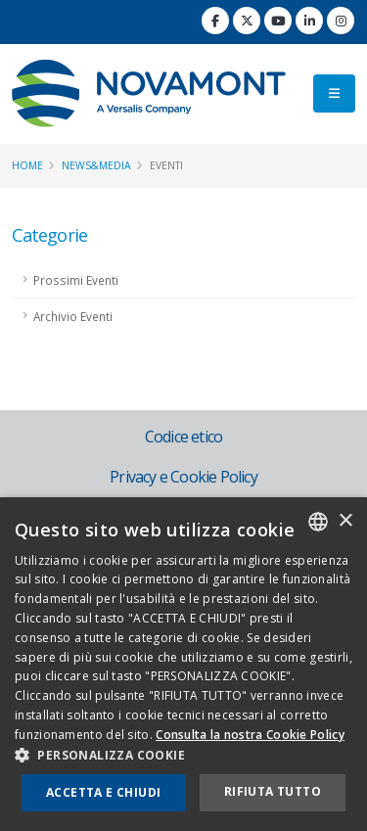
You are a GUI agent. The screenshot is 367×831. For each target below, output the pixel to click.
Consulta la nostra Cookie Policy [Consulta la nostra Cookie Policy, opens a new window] (250, 734)
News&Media (96, 165)
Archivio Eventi (73, 316)
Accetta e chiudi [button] (103, 792)
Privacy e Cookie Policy (183, 476)
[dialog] (183, 664)
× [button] (345, 521)
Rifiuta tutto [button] (272, 791)
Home (27, 165)
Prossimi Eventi (75, 280)
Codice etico (183, 436)
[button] (183, 755)
